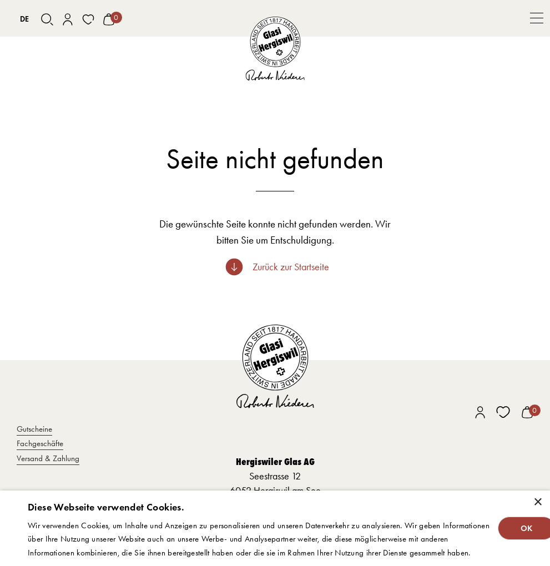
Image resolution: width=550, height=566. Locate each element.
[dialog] (275, 528)
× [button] (537, 502)
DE (24, 19)
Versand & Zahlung (48, 458)
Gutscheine (34, 429)
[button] (536, 18)
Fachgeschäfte (40, 443)
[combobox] (25, 19)
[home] (275, 48)
